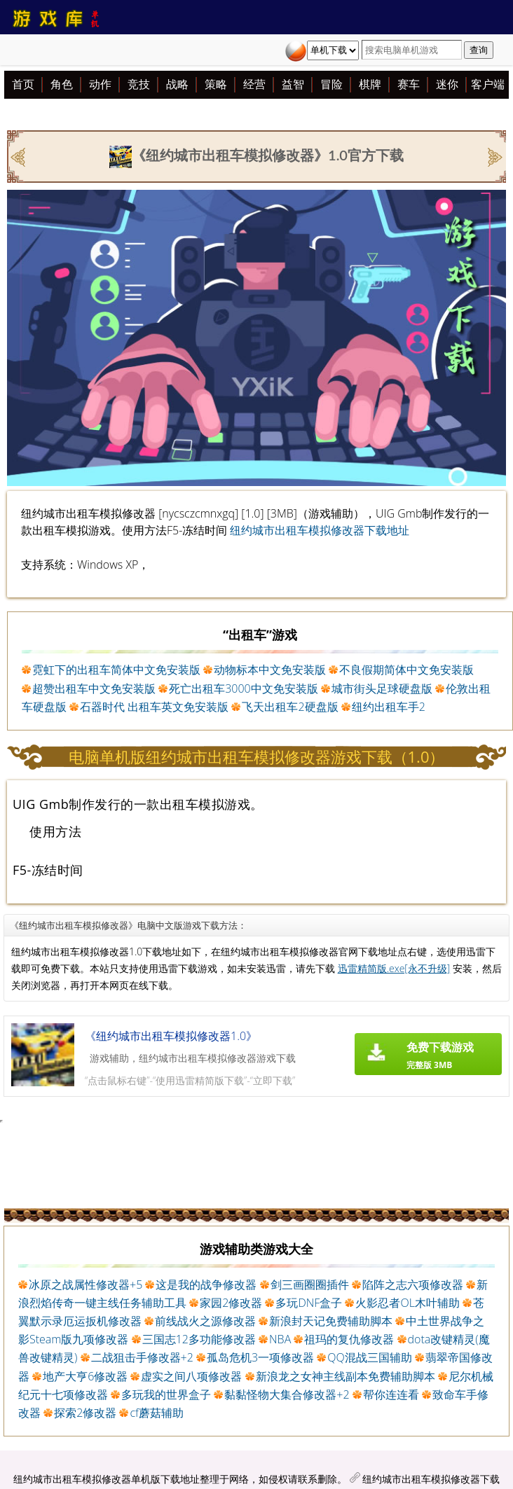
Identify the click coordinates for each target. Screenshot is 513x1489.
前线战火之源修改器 (205, 1321)
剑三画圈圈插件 (310, 1284)
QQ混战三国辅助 (369, 1357)
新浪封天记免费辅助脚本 (330, 1321)
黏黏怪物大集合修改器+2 (286, 1394)
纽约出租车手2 (388, 706)
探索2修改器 (85, 1412)
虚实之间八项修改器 (191, 1376)
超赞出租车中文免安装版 (94, 688)
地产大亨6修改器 (85, 1376)
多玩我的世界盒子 (166, 1394)
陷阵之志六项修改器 (412, 1284)
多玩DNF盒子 (308, 1302)
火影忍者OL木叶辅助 (407, 1302)
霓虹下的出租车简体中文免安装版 (116, 669)
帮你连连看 (391, 1394)
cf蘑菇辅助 (156, 1412)
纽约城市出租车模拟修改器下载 (431, 1478)
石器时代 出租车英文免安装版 (154, 706)
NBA (280, 1339)
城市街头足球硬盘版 (381, 688)
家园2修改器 (231, 1302)
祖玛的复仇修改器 (349, 1339)
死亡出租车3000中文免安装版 (243, 688)
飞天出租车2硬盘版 (290, 706)
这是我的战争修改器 (206, 1284)
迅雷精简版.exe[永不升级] (394, 968)
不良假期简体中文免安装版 (406, 669)
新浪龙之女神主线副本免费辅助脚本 (345, 1376)
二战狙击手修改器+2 (142, 1357)
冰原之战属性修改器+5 (85, 1284)
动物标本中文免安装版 (270, 669)
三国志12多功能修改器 (199, 1339)
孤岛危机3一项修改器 (260, 1357)
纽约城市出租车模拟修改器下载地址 (319, 530)
